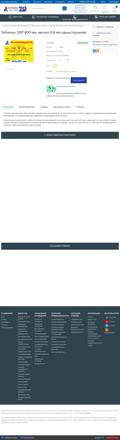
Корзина (98, 437)
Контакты (26, 2)
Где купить (37, 2)
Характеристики (27, 107)
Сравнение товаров (11, 437)
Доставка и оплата (62, 107)
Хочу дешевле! (78, 80)
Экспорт (71, 2)
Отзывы (80, 107)
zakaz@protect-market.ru (80, 10)
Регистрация (114, 2)
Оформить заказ (112, 437)
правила (88, 413)
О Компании (59, 2)
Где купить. (70, 96)
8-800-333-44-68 (87, 1)
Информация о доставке (66, 86)
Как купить (48, 2)
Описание (8, 107)
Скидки (44, 107)
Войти (103, 2)
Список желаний (29, 437)
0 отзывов (50, 43)
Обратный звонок (80, 12)
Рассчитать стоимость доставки (105, 45)
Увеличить (11, 69)
